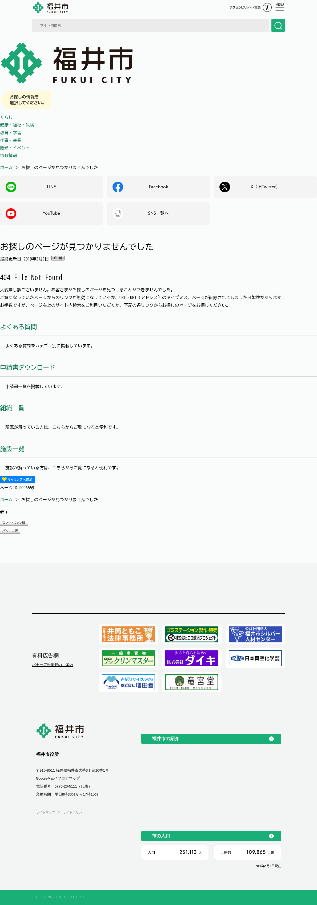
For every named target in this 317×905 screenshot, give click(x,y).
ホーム (6, 167)
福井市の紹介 (165, 738)
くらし (6, 117)
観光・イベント (15, 148)
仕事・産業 (10, 140)
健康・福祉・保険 (17, 125)
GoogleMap (45, 778)
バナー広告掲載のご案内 (52, 665)
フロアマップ (69, 778)
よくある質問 (18, 327)
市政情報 (8, 155)
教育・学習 (10, 133)
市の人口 (161, 836)
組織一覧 (12, 408)
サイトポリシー (74, 812)
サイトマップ (45, 812)
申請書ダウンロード (27, 368)
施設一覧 (12, 449)
